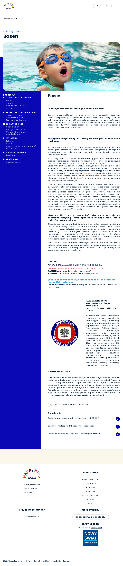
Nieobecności (22, 162)
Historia (22, 108)
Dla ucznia (91, 491)
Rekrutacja (90, 483)
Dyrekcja (22, 155)
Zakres (22, 141)
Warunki (22, 144)
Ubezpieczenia (32, 517)
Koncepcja (21, 95)
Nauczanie (91, 487)
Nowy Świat (96, 528)
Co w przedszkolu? (91, 495)
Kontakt (90, 503)
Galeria (90, 499)
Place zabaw (22, 127)
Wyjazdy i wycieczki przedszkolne (23, 133)
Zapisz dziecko (102, 6)
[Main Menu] (117, 5)
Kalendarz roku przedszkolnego (23, 116)
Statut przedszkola (22, 120)
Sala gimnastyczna (22, 129)
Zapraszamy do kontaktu (90, 517)
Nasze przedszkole (91, 479)
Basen (22, 101)
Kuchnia (22, 103)
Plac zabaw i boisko (22, 106)
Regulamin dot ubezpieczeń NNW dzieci (23, 147)
